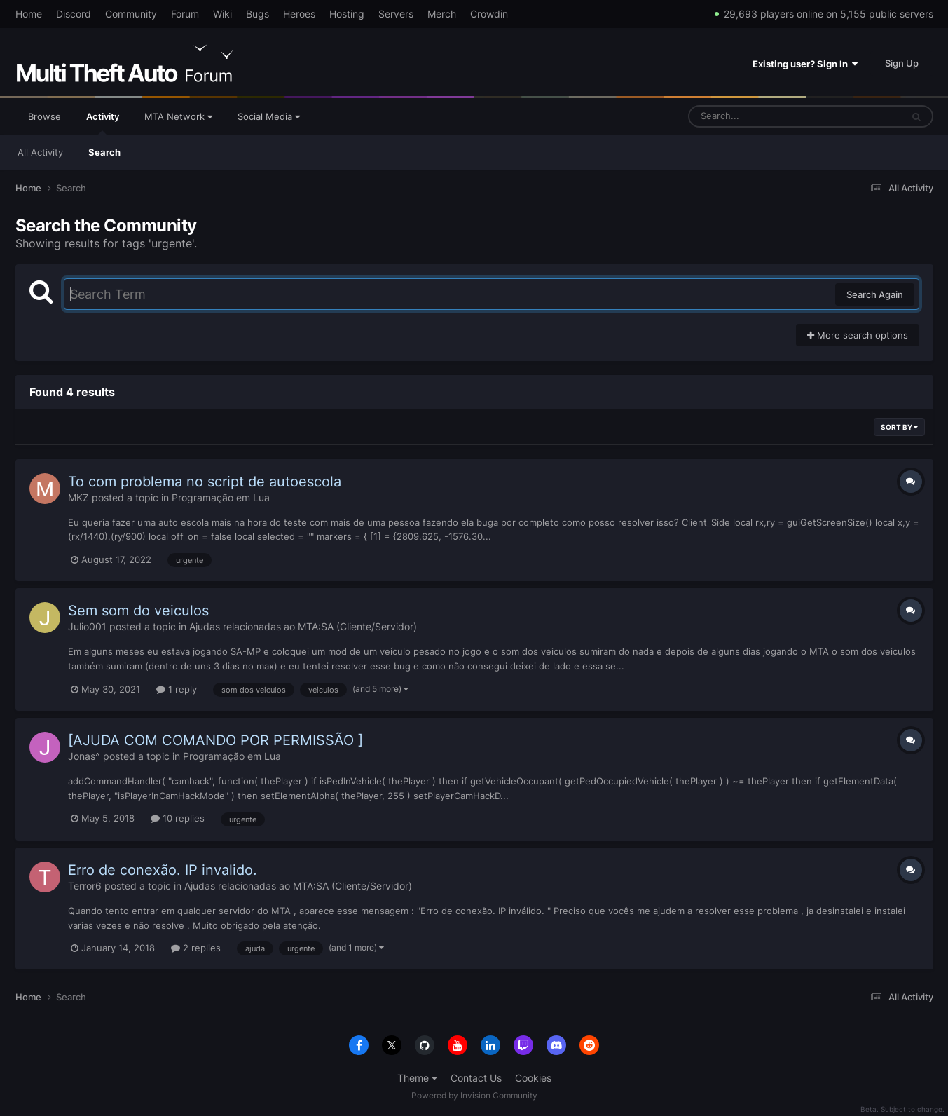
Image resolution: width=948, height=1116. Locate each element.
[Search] (758, 116)
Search (104, 152)
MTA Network (178, 116)
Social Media (269, 116)
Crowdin (489, 14)
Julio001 (87, 626)
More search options (857, 335)
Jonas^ (84, 756)
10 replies (178, 818)
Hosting (346, 14)
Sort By (899, 427)
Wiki (222, 14)
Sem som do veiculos (138, 610)
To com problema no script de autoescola (204, 481)
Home (28, 14)
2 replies (196, 947)
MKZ (78, 497)
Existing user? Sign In (805, 63)
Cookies (533, 1078)
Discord (73, 14)
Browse (44, 116)
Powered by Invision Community (474, 1095)
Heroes (299, 14)
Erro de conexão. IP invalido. (162, 870)
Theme (417, 1078)
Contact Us (476, 1078)
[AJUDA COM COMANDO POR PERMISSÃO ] (215, 740)
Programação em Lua (221, 497)
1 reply (176, 689)
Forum (185, 14)
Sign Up (902, 63)
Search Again (874, 294)
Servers (395, 14)
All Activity (40, 152)
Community (131, 14)
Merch (441, 14)
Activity (102, 123)
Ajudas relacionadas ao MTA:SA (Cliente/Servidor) (303, 626)
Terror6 (85, 886)
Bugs (257, 14)
